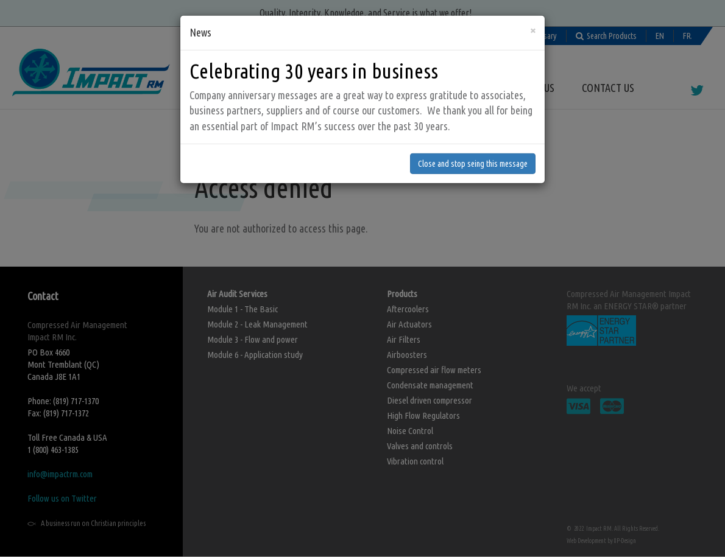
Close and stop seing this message (473, 142)
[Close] (533, 8)
